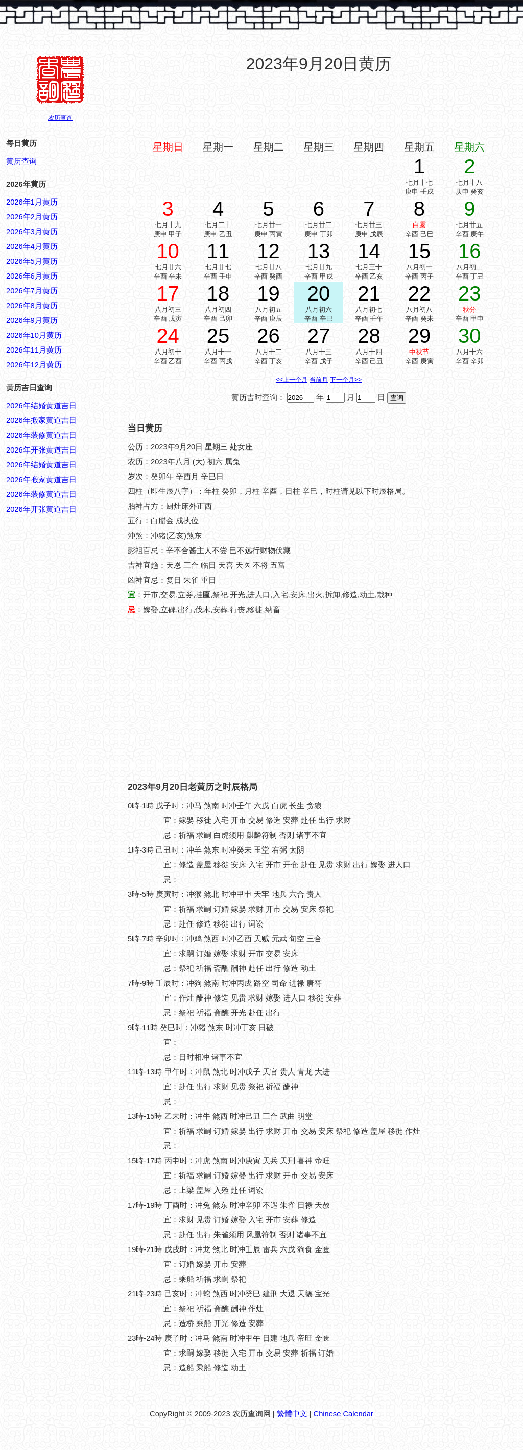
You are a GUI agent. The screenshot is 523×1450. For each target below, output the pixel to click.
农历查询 (60, 117)
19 (268, 293)
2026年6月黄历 (32, 276)
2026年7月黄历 (32, 291)
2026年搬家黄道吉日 (41, 420)
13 (318, 251)
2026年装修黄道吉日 (41, 435)
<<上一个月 (291, 379)
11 (218, 251)
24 (167, 335)
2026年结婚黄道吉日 (41, 406)
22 (419, 293)
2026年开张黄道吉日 (41, 450)
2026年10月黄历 (34, 335)
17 (167, 293)
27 (318, 335)
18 (218, 293)
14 (369, 251)
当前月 (319, 379)
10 (167, 251)
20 (318, 293)
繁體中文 (292, 1414)
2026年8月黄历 (32, 306)
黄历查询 (21, 161)
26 (268, 335)
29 (419, 335)
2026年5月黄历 (32, 261)
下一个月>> (346, 379)
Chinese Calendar (343, 1414)
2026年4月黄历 (32, 246)
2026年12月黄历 (34, 365)
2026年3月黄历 (32, 232)
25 (218, 335)
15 (419, 251)
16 (469, 251)
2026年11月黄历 (34, 350)
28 (369, 335)
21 (369, 293)
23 (469, 293)
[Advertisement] (319, 107)
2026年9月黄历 (32, 320)
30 (469, 335)
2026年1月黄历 (32, 202)
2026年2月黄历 (32, 217)
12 (268, 251)
